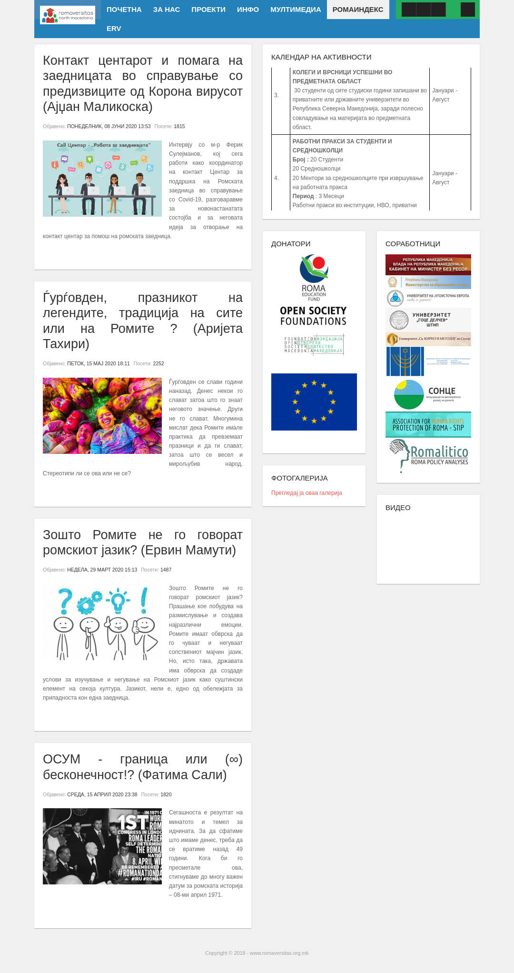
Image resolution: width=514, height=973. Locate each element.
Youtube (423, 9)
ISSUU (438, 9)
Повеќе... (59, 253)
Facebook (409, 9)
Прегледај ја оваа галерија (306, 493)
